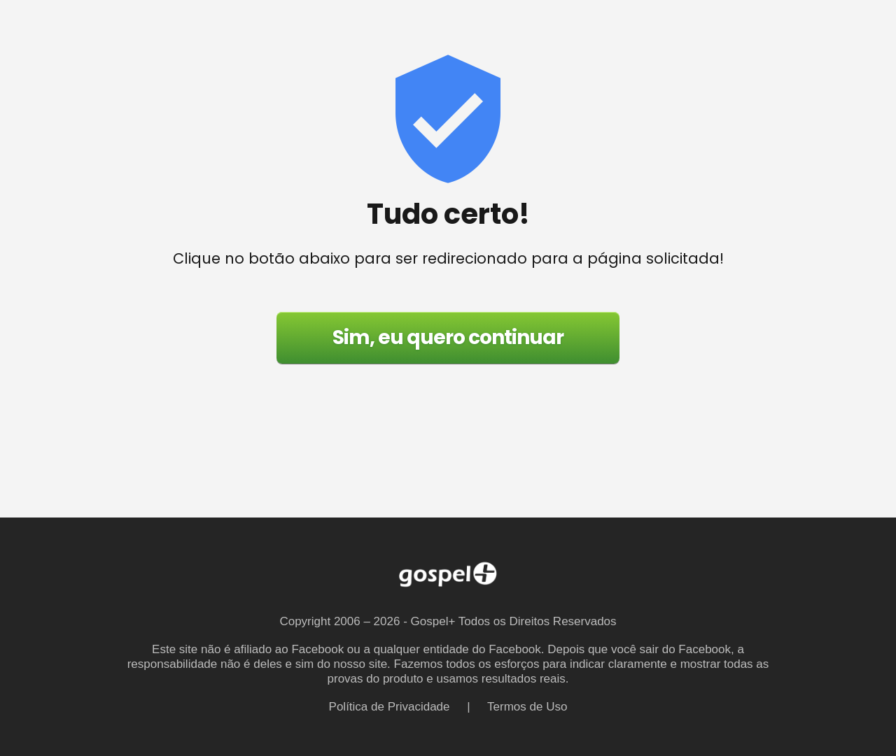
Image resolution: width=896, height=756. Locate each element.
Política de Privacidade (389, 706)
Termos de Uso (527, 706)
